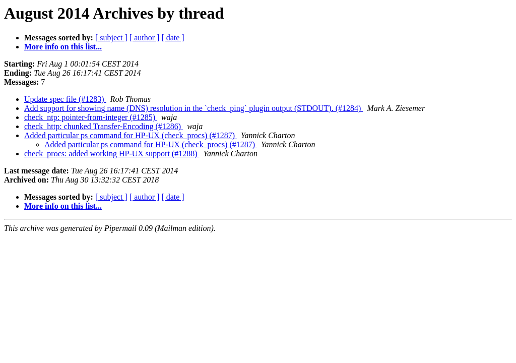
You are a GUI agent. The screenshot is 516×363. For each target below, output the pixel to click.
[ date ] (172, 37)
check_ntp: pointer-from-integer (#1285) (90, 117)
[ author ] (145, 37)
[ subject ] (111, 37)
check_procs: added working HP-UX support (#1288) (111, 153)
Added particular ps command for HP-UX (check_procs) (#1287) (130, 135)
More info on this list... (63, 46)
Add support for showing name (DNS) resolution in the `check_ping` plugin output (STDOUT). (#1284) (193, 108)
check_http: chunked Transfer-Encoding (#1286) (103, 126)
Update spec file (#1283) (65, 99)
